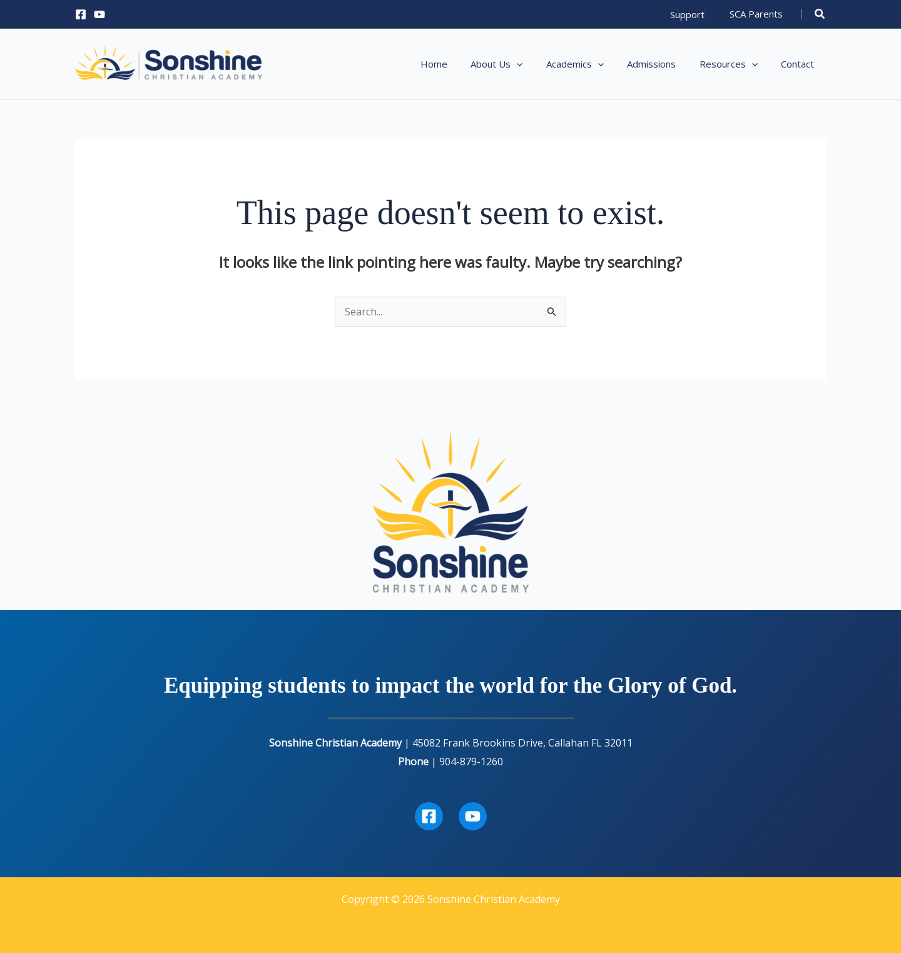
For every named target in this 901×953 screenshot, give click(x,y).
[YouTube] (99, 14)
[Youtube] (473, 816)
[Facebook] (80, 14)
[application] (538, 64)
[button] (687, 14)
